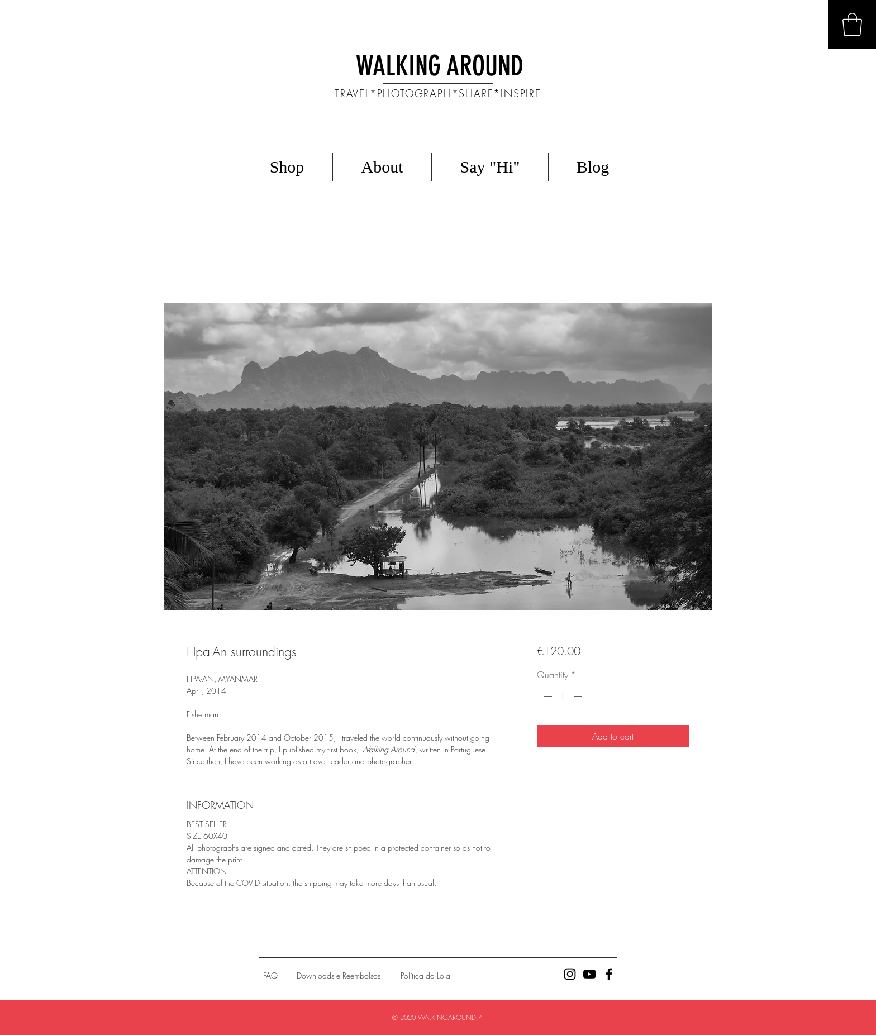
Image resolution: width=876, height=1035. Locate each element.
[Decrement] (546, 696)
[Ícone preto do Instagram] (570, 974)
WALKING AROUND (439, 66)
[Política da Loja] (425, 975)
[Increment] (579, 696)
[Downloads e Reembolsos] (338, 975)
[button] (852, 24)
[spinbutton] (562, 696)
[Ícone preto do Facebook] (609, 974)
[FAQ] (270, 975)
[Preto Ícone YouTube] (589, 974)
